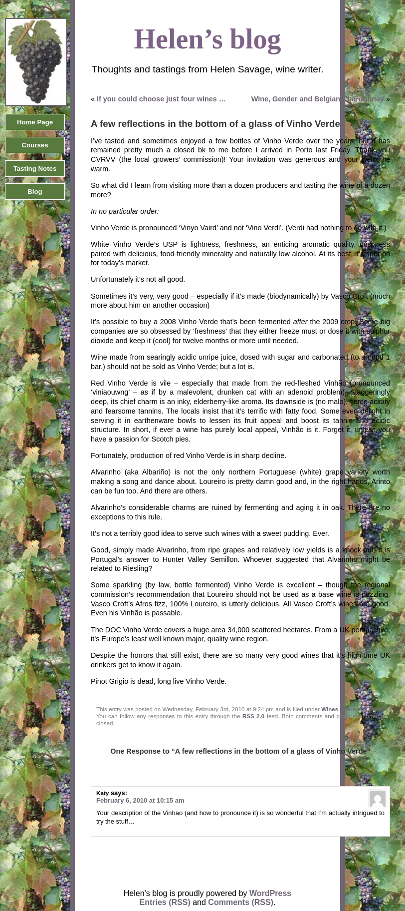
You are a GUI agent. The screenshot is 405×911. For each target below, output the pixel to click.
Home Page (35, 122)
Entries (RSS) (165, 902)
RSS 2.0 (253, 716)
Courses (34, 145)
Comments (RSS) (240, 902)
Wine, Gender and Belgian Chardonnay (317, 99)
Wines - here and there (352, 709)
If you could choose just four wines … (161, 99)
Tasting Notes (35, 168)
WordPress (270, 893)
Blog (34, 191)
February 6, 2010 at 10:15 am (140, 800)
